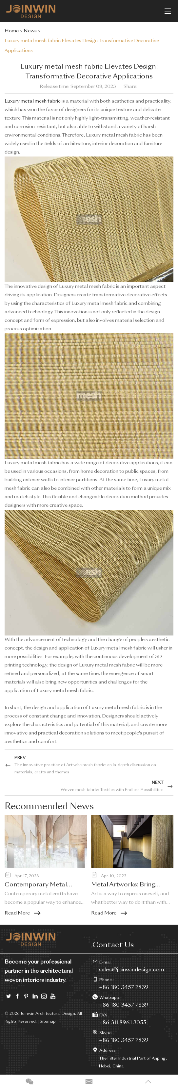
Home (12, 31)
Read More (23, 913)
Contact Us (113, 945)
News (30, 31)
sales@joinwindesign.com (131, 970)
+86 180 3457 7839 (123, 1005)
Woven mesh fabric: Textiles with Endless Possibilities (112, 790)
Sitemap (48, 1022)
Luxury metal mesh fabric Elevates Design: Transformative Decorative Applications (82, 46)
